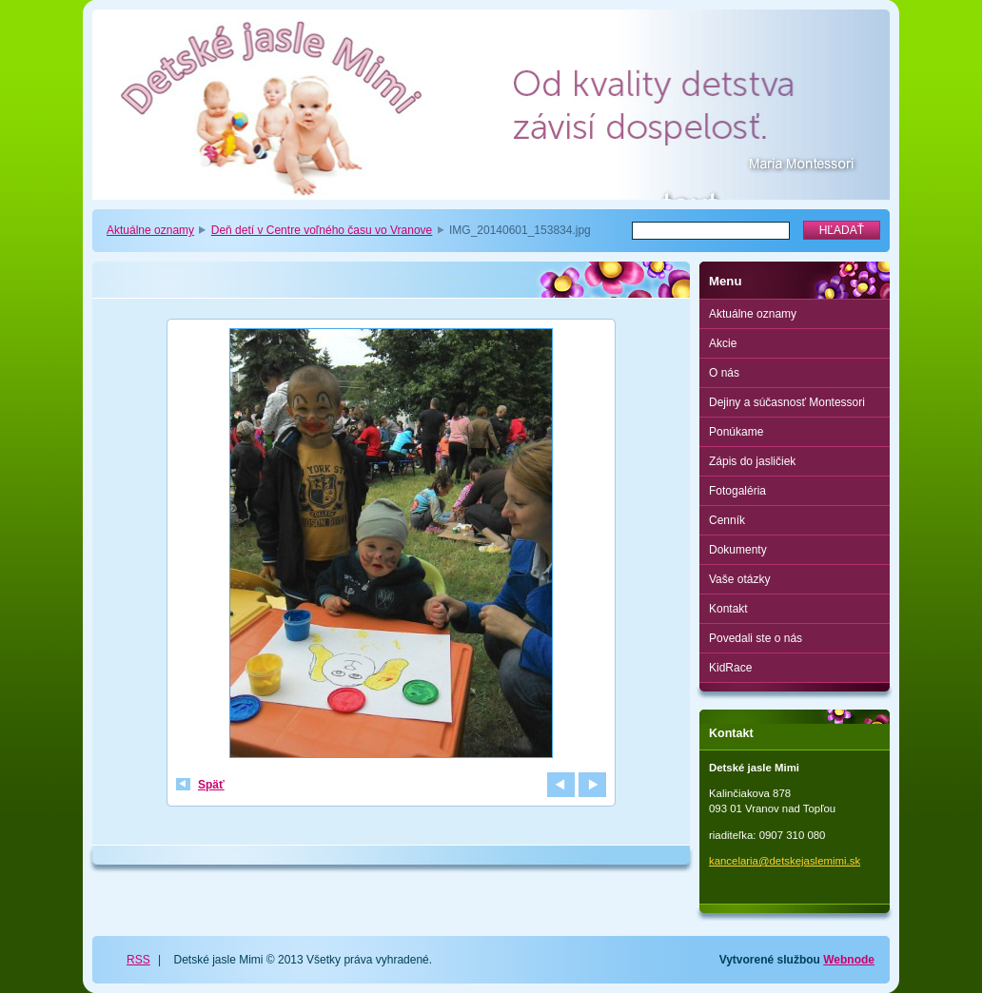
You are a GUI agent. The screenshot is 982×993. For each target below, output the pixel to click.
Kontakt (728, 608)
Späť (211, 784)
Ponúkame (736, 431)
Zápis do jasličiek (752, 461)
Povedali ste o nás (755, 638)
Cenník (727, 520)
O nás (724, 373)
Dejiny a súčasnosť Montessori (787, 402)
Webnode (848, 959)
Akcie (722, 343)
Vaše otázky (739, 579)
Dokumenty (738, 549)
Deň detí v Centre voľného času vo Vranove (322, 230)
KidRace (730, 667)
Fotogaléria (737, 490)
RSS (138, 959)
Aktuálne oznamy (150, 230)
